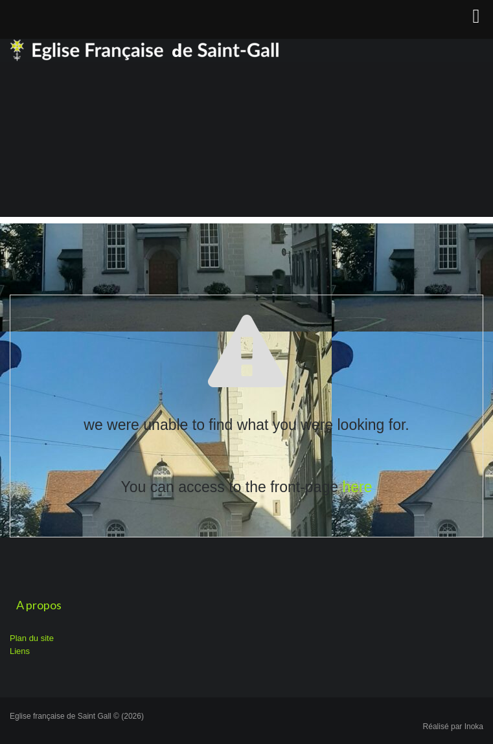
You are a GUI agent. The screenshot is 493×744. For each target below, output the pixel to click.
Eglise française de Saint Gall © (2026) (77, 716)
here (357, 487)
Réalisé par (453, 726)
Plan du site (32, 638)
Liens (20, 651)
